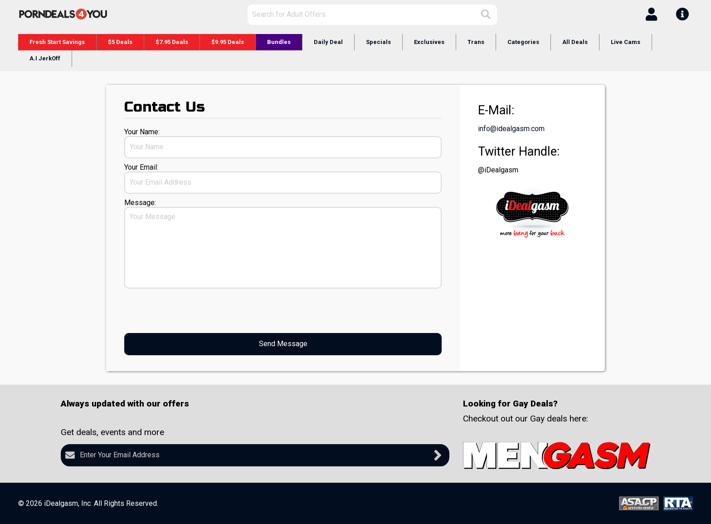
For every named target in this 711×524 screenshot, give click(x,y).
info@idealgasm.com (511, 128)
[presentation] (193, 310)
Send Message (283, 343)
